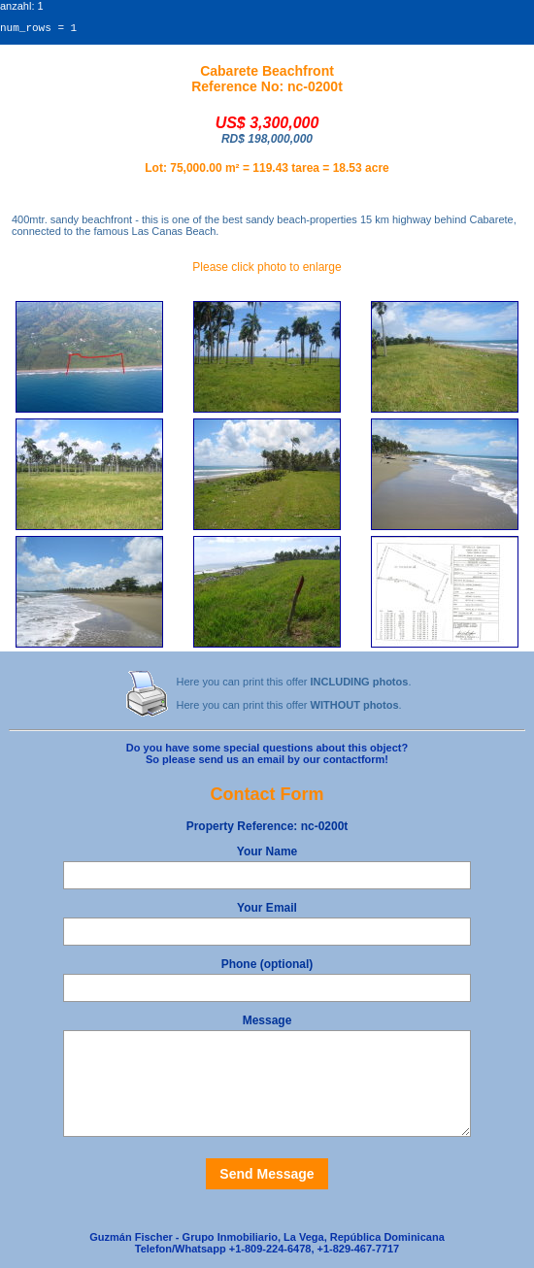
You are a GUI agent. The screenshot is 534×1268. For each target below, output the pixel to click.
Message (267, 1023)
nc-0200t (267, 829)
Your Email (267, 911)
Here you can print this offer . (294, 684)
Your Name (267, 854)
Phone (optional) (267, 967)
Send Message (266, 1177)
